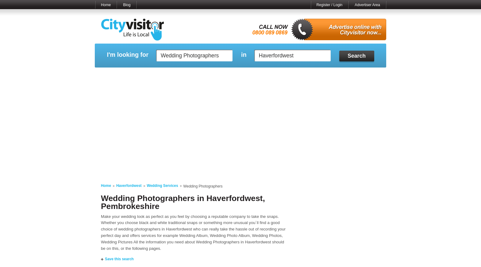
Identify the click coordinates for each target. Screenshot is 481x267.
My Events (185, 75)
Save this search (119, 259)
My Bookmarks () (360, 75)
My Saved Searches (278, 75)
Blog (126, 5)
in (244, 55)
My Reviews (215, 75)
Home (106, 5)
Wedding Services (162, 186)
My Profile (243, 75)
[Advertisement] (240, 129)
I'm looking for (127, 55)
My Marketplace (153, 75)
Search (357, 56)
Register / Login (330, 5)
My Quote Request (320, 75)
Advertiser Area (367, 5)
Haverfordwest (129, 186)
